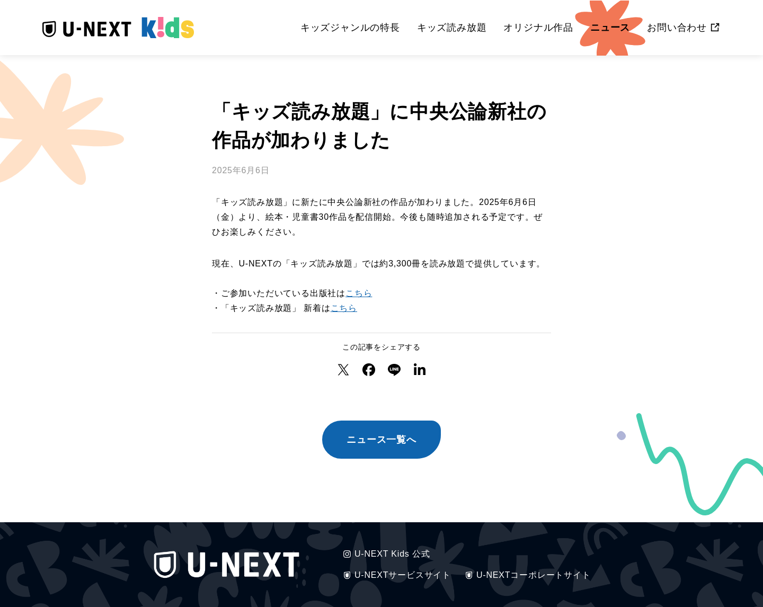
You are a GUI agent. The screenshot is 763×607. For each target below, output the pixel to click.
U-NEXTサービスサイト (396, 575)
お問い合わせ (677, 27)
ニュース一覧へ (381, 439)
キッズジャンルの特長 (350, 27)
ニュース (610, 27)
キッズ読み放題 (452, 27)
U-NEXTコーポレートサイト (527, 575)
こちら (358, 293)
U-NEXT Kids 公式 (386, 554)
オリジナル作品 (538, 27)
